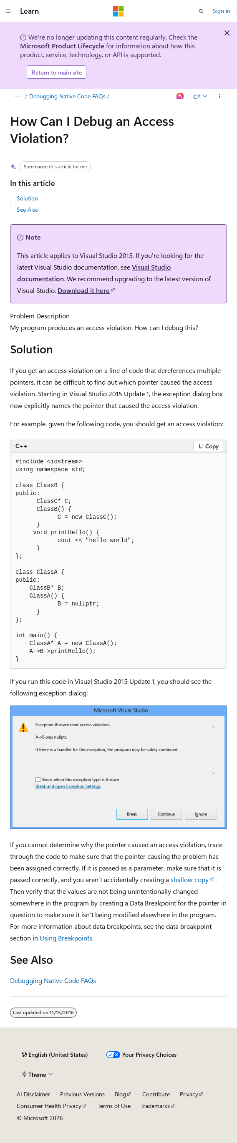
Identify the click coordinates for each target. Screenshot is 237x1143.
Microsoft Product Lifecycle (62, 45)
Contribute (156, 1094)
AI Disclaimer (33, 1094)
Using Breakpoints (66, 937)
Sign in (221, 11)
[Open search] (201, 11)
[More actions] (219, 96)
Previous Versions (82, 1094)
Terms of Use (114, 1106)
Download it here (84, 290)
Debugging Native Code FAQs (67, 96)
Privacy (189, 1094)
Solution (27, 198)
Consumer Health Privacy (49, 1106)
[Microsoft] (118, 11)
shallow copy (190, 879)
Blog (120, 1094)
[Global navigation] (8, 11)
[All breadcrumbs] (17, 96)
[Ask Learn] (180, 96)
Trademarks (155, 1106)
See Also (27, 209)
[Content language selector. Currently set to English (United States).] (55, 1054)
